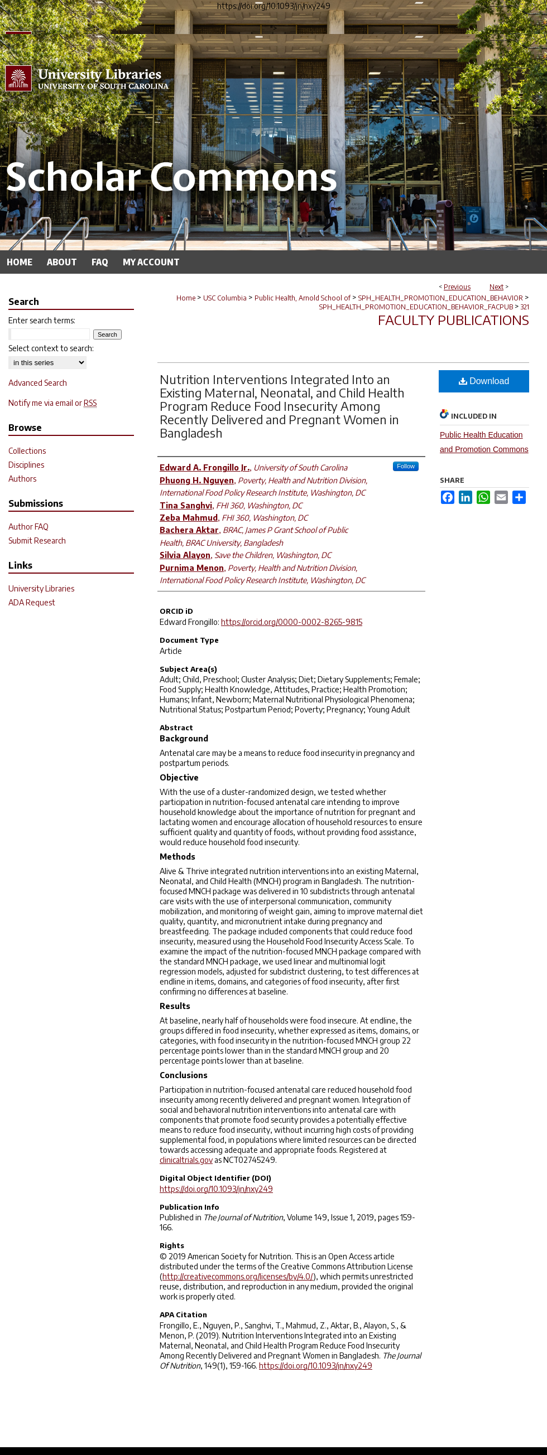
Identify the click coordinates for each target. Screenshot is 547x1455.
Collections (27, 450)
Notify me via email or (52, 403)
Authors (22, 478)
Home (185, 298)
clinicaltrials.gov (186, 1160)
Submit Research (37, 540)
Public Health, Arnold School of (303, 298)
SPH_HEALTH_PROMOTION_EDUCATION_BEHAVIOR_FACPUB (416, 307)
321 (525, 307)
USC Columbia (225, 298)
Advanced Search (37, 382)
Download (484, 381)
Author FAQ (28, 526)
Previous (457, 287)
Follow (406, 466)
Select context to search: (51, 348)
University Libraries (41, 588)
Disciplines (26, 464)
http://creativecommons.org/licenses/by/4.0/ (237, 1276)
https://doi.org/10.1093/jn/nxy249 (216, 1189)
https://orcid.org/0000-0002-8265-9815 (291, 622)
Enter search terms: (41, 320)
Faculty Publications (453, 319)
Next (496, 287)
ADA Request (31, 602)
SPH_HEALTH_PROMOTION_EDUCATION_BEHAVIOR (440, 298)
